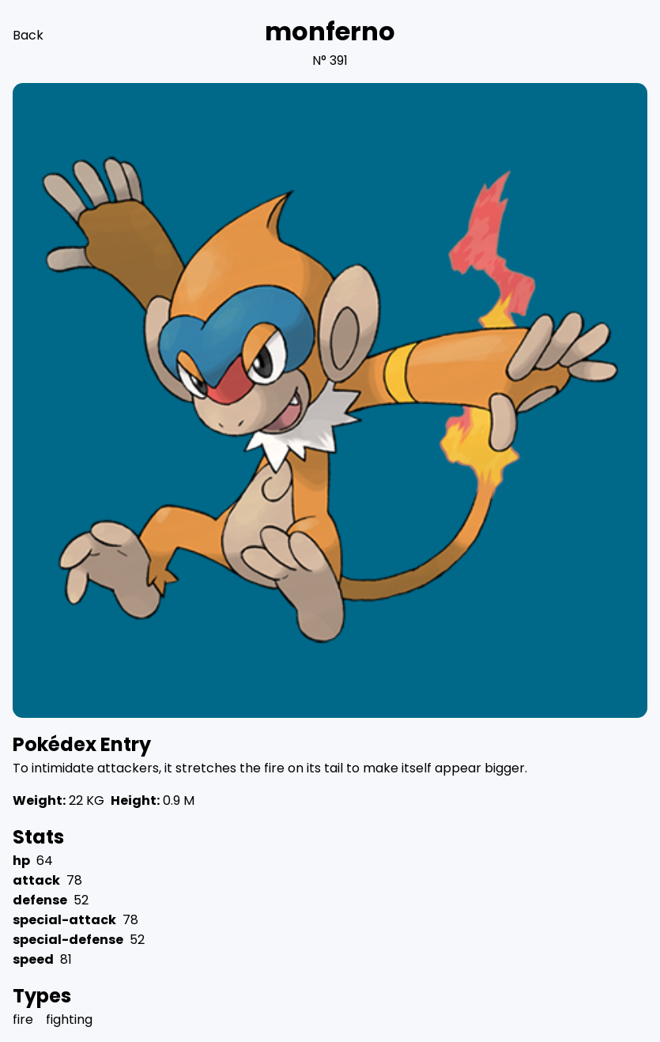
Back (28, 35)
